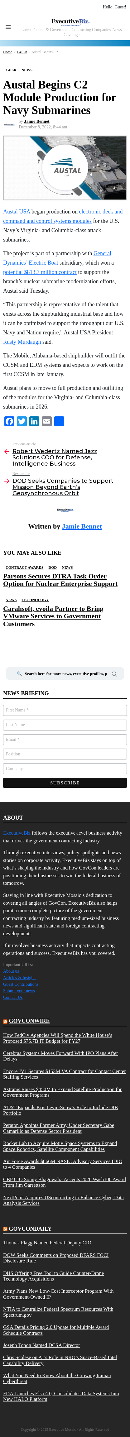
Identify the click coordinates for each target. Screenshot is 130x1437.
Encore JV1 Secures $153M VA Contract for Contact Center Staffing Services (64, 1074)
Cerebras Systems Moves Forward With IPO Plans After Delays (60, 1056)
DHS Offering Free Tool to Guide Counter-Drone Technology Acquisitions (53, 1276)
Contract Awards (24, 567)
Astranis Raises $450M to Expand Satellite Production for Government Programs (62, 1092)
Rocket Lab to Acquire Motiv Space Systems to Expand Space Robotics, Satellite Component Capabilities (60, 1146)
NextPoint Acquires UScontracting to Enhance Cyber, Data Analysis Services (63, 1200)
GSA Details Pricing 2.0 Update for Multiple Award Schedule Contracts (56, 1330)
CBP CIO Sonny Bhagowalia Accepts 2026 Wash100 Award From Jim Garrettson (64, 1182)
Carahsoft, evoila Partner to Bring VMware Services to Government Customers (53, 616)
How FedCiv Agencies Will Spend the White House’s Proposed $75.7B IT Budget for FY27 (57, 1038)
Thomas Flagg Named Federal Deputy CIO (47, 1243)
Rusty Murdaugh (22, 342)
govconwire (29, 1021)
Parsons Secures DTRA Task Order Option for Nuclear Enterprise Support (60, 579)
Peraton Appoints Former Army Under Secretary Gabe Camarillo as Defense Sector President (58, 1128)
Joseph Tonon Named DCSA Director (41, 1345)
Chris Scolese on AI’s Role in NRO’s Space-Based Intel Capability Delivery (60, 1360)
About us (11, 971)
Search (114, 675)
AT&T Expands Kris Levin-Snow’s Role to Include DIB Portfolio (60, 1110)
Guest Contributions (20, 984)
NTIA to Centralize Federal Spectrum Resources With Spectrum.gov (58, 1312)
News (67, 567)
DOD (52, 567)
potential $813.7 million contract (40, 272)
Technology (35, 600)
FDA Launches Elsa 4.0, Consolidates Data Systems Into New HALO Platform (61, 1396)
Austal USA (16, 211)
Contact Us (13, 997)
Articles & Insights (19, 977)
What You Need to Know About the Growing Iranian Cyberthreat (57, 1378)
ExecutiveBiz (17, 833)
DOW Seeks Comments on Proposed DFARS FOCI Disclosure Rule (55, 1258)
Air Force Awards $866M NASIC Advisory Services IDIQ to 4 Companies (62, 1164)
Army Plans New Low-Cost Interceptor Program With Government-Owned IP (58, 1294)
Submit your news (19, 991)
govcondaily (30, 1229)
